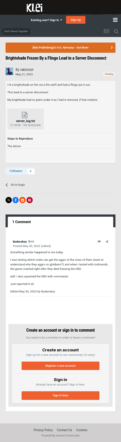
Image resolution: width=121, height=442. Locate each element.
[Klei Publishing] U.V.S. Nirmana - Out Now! (61, 47)
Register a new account (60, 365)
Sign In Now (60, 395)
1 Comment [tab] (21, 222)
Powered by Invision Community (61, 435)
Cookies (81, 430)
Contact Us (64, 430)
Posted (26, 246)
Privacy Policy (43, 430)
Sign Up (76, 19)
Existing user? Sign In (46, 20)
